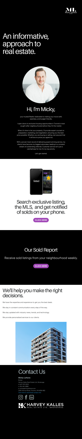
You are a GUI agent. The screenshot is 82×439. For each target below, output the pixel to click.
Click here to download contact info (29, 393)
